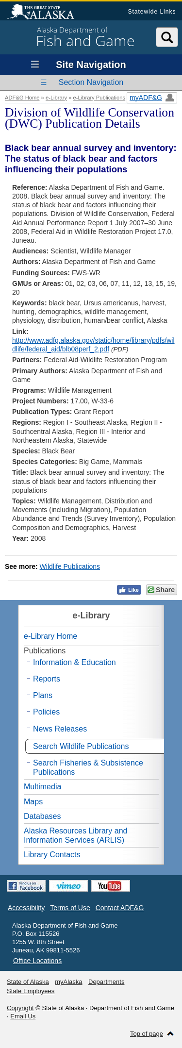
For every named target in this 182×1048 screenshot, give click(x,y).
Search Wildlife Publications (81, 746)
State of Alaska (45, 12)
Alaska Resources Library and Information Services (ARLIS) (75, 835)
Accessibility (26, 908)
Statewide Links (152, 11)
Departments (106, 981)
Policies (46, 712)
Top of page (146, 1033)
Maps (33, 802)
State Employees (30, 991)
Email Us (22, 1016)
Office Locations (37, 961)
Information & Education (74, 662)
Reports (46, 679)
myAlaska (68, 981)
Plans (42, 695)
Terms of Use (70, 908)
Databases (42, 816)
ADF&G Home (22, 97)
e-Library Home (50, 636)
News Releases (60, 729)
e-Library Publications (99, 97)
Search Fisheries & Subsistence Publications (88, 767)
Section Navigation (91, 82)
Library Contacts (52, 854)
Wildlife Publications (70, 566)
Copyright (20, 1008)
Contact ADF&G (120, 908)
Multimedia (42, 786)
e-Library (56, 97)
